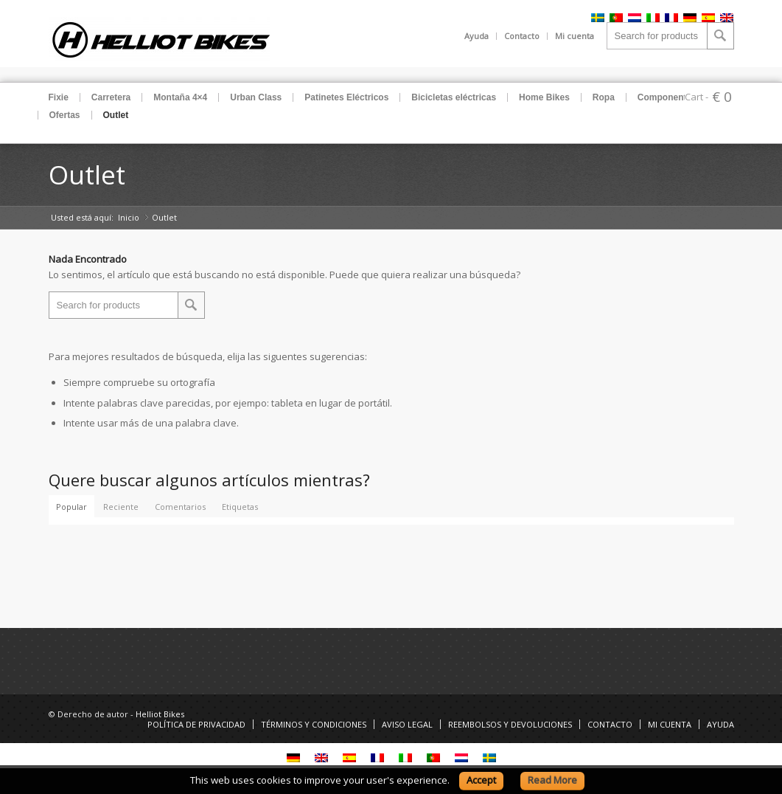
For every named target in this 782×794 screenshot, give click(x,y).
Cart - (696, 96)
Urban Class (256, 97)
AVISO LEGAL (407, 724)
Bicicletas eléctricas (453, 97)
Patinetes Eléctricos (346, 97)
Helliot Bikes (160, 713)
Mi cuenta (574, 35)
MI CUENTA (669, 724)
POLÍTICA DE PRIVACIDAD (196, 724)
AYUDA (720, 724)
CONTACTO (609, 724)
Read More (552, 780)
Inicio (128, 217)
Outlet (116, 115)
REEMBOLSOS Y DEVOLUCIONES (510, 724)
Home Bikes (544, 97)
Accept (481, 780)
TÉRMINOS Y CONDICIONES (313, 724)
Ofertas (64, 115)
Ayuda (476, 35)
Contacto (522, 35)
